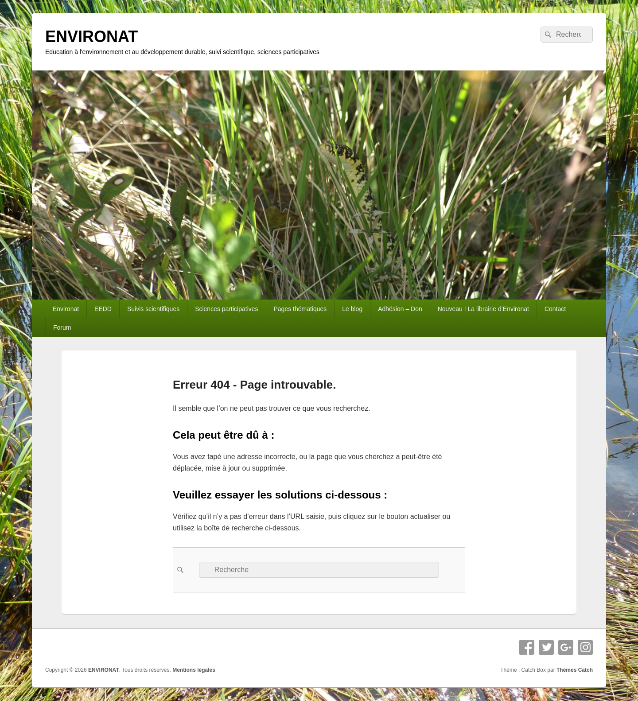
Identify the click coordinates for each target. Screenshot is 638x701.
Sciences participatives (226, 308)
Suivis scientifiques (153, 308)
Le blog (352, 308)
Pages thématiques (300, 308)
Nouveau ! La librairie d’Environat (483, 308)
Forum (62, 327)
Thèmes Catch (574, 670)
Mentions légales (193, 670)
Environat (66, 308)
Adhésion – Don (400, 308)
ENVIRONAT (91, 36)
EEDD (103, 308)
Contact (555, 308)
